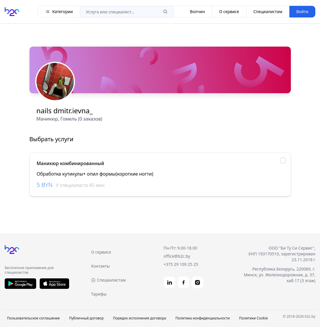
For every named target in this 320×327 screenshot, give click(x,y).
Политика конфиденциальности (202, 318)
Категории (59, 11)
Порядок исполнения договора (139, 318)
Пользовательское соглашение (33, 318)
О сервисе (229, 11)
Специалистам (267, 11)
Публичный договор (86, 318)
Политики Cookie (253, 318)
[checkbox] (283, 160)
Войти (302, 11)
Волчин (193, 11)
